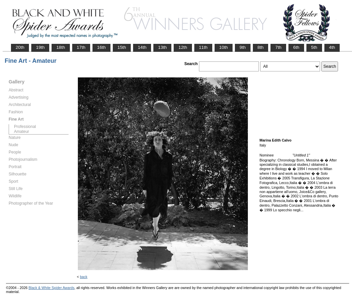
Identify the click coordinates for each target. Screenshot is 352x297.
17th (81, 47)
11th (203, 47)
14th (142, 47)
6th (296, 47)
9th (243, 47)
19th (40, 47)
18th (61, 47)
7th (278, 47)
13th (162, 47)
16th (101, 47)
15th (122, 47)
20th (20, 47)
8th (260, 47)
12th (183, 47)
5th (314, 47)
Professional (25, 126)
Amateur (21, 131)
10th (224, 47)
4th (332, 47)
